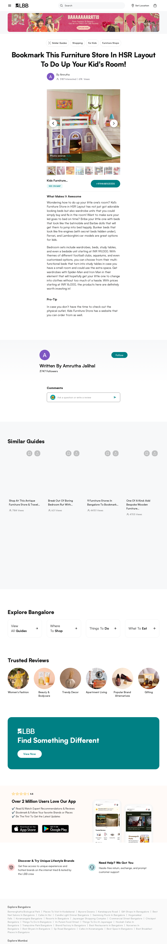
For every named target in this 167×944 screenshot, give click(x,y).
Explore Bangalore (19, 911)
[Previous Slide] (53, 123)
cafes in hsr (45, 919)
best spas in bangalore (120, 932)
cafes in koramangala (91, 932)
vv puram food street (67, 926)
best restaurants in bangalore (106, 929)
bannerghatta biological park (24, 915)
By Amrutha (63, 74)
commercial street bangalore (125, 922)
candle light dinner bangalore (72, 919)
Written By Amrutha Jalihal (67, 370)
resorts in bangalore (57, 922)
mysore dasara (86, 915)
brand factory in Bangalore (71, 929)
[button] (140, 5)
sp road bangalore (65, 932)
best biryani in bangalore (36, 932)
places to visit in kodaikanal (59, 915)
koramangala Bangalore (29, 922)
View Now (29, 758)
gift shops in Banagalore (135, 915)
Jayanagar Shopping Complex (89, 922)
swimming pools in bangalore (109, 919)
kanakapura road (108, 915)
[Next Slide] (113, 123)
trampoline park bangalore (37, 929)
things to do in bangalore (37, 926)
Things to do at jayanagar (97, 926)
